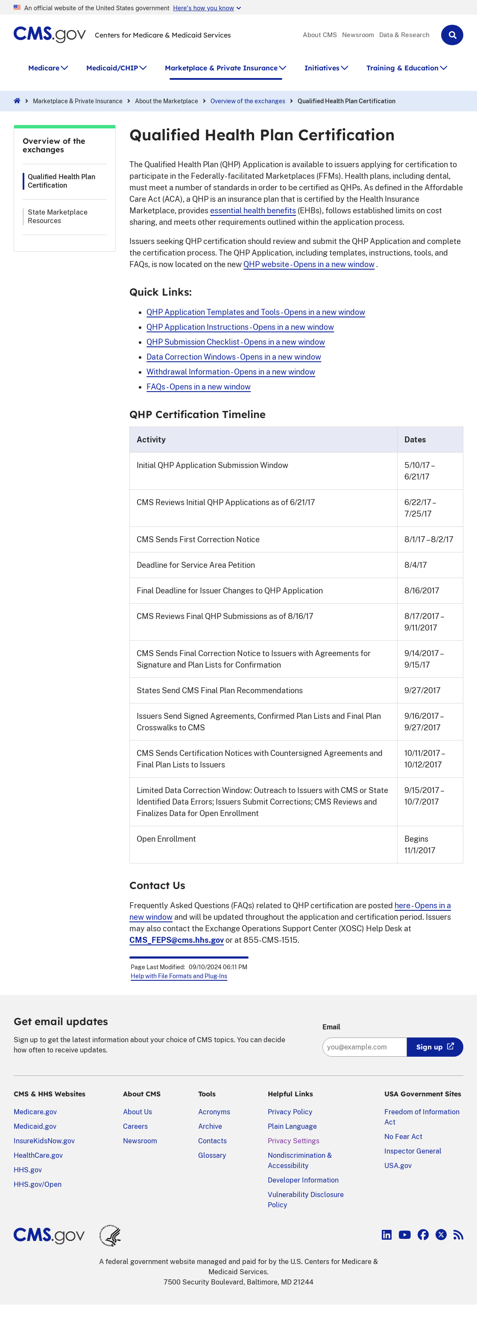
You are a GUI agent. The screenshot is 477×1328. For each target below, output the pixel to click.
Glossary (212, 1155)
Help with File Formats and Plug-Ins (179, 976)
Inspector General (413, 1151)
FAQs (198, 386)
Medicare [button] (43, 68)
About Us (137, 1112)
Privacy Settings (293, 1141)
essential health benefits (253, 210)
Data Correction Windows (233, 356)
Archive (210, 1126)
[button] (452, 35)
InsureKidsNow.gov (44, 1141)
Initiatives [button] (321, 68)
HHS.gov (28, 1170)
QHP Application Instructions (240, 327)
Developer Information (303, 1180)
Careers (135, 1126)
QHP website (309, 264)
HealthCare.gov (38, 1155)
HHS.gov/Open (37, 1184)
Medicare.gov (35, 1112)
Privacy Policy (290, 1112)
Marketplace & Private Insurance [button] (221, 68)
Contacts (212, 1141)
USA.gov (398, 1166)
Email (331, 1027)
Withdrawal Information (230, 371)
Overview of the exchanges (248, 101)
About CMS (320, 35)
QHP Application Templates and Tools (255, 312)
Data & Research (404, 35)
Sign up (429, 1047)
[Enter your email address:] (364, 1047)
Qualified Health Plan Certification (61, 181)
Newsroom (358, 35)
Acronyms (214, 1112)
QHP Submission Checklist (235, 341)
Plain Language (292, 1126)
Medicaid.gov (35, 1126)
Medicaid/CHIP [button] (112, 68)
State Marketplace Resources (58, 216)
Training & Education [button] (402, 68)
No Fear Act (403, 1137)
